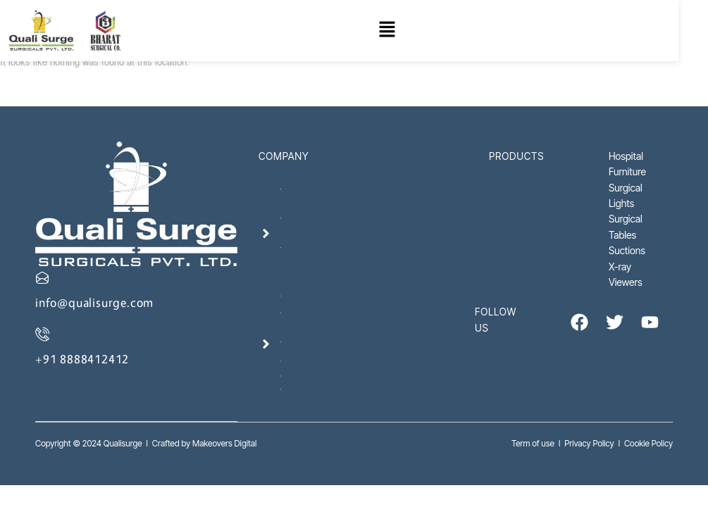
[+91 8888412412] (42, 334)
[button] (404, 31)
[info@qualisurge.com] (42, 277)
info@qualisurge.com (94, 302)
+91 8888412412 (82, 358)
